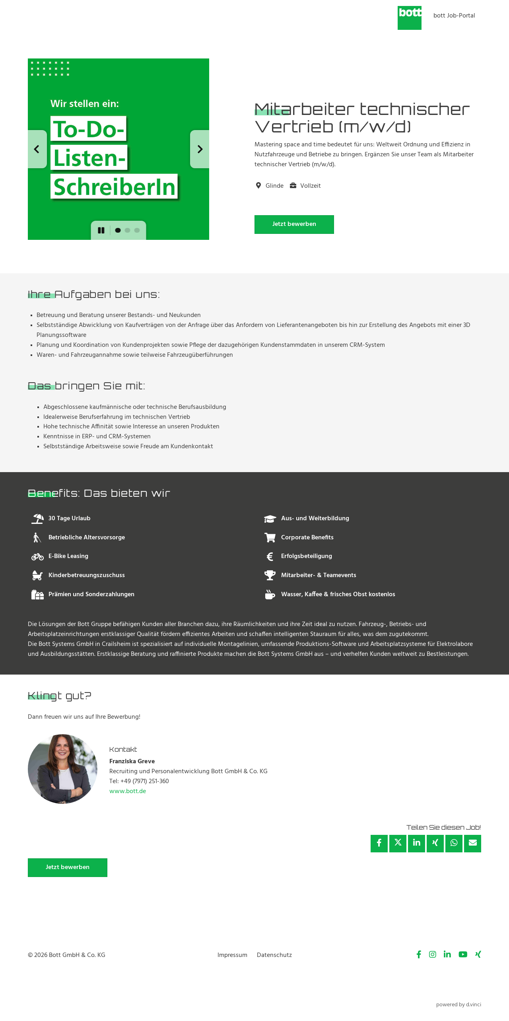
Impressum (232, 955)
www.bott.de (127, 791)
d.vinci (473, 1004)
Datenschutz (274, 955)
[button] (37, 149)
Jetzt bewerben (294, 224)
